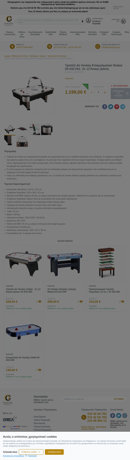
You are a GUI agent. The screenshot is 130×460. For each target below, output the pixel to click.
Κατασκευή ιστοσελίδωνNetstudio (20, 456)
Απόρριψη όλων (10, 452)
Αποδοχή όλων (54, 452)
